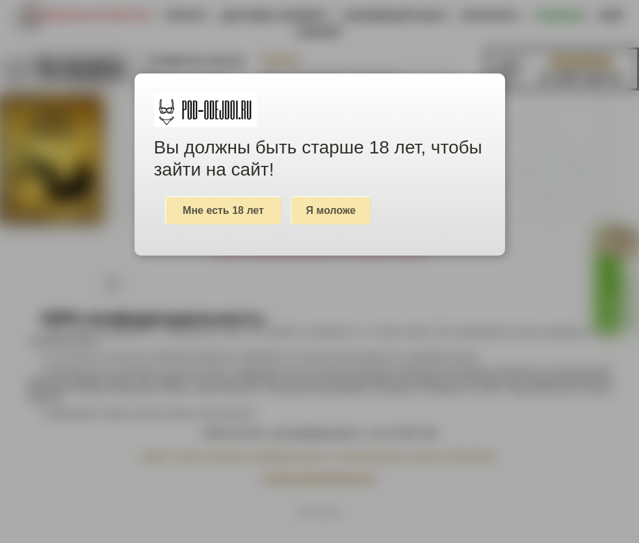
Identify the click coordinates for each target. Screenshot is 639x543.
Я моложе (331, 210)
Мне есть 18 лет (223, 210)
